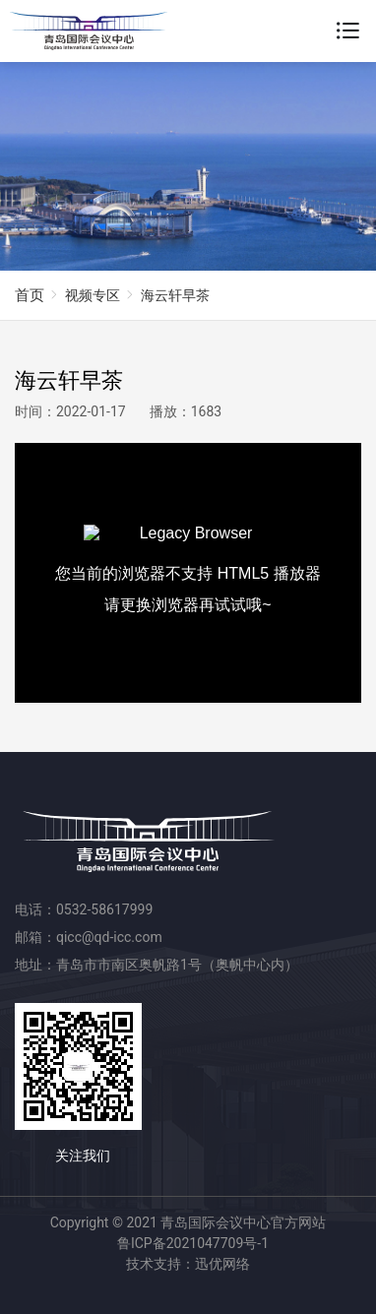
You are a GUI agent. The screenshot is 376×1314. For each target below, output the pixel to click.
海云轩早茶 (175, 295)
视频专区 (92, 295)
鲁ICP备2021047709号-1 (193, 1243)
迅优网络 (222, 1264)
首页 (29, 295)
